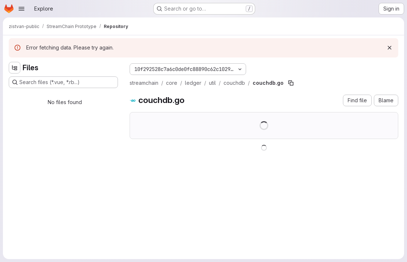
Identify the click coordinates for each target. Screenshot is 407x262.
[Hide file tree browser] (14, 68)
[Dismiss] (389, 47)
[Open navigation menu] (21, 9)
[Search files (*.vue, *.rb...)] (63, 82)
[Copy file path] (291, 83)
